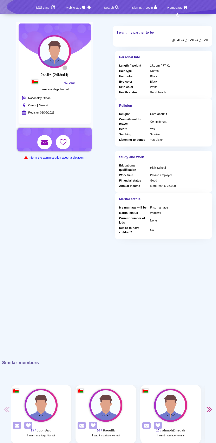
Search (109, 8)
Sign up (137, 8)
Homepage (174, 8)
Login (149, 8)
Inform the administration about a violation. (56, 158)
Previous (7, 409)
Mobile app (73, 8)
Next (209, 409)
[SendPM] (16, 426)
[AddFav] (27, 426)
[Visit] (41, 405)
